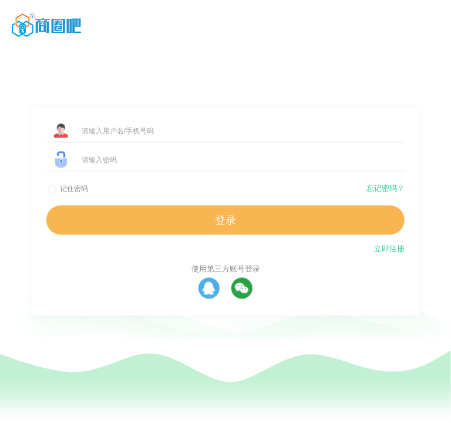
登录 (225, 220)
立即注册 (389, 248)
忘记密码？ (385, 188)
